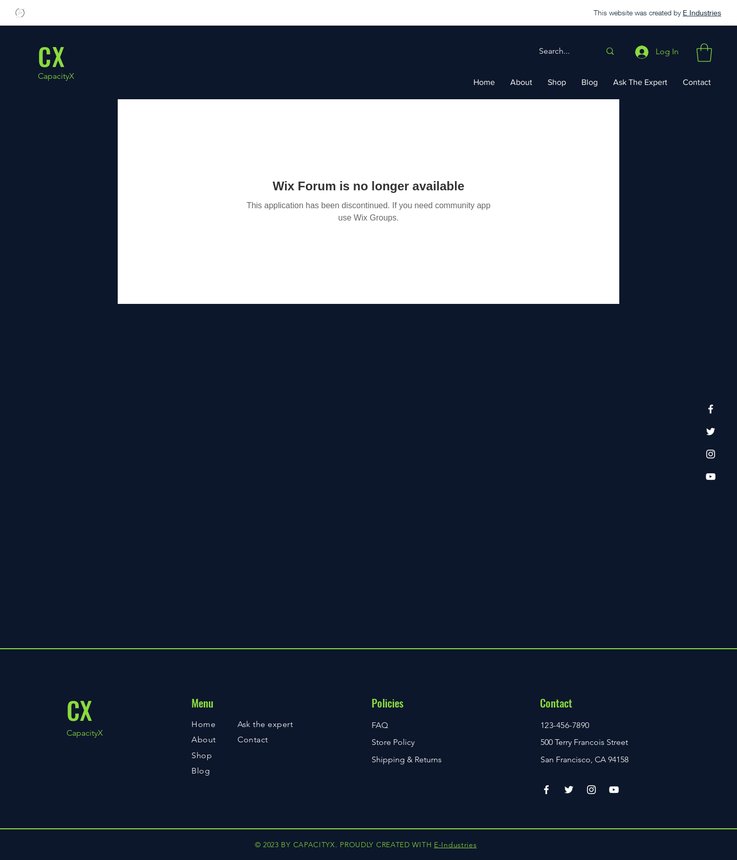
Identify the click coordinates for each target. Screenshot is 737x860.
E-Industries (455, 844)
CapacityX (56, 76)
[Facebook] (711, 409)
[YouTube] (711, 476)
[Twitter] (711, 431)
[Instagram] (711, 454)
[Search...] (562, 51)
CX (79, 710)
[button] (704, 52)
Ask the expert (265, 724)
